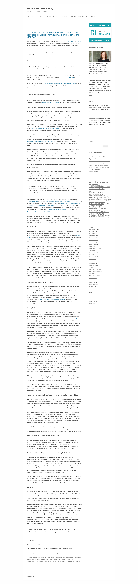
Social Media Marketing (95, 271)
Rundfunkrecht (93, 265)
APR (70, 555)
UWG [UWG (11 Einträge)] (102, 215)
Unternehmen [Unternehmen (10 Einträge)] (99, 213)
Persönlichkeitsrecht (32, 555)
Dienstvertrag (92, 242)
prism (58, 559)
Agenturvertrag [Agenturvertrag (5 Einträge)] (95, 184)
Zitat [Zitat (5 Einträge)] (110, 217)
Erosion (51, 557)
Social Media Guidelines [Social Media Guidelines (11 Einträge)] (97, 209)
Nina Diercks (51, 553)
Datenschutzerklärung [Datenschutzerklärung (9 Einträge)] (96, 194)
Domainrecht (92, 244)
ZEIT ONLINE (70, 41)
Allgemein (91, 231)
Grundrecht (78, 557)
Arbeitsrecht (92, 235)
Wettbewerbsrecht (93, 284)
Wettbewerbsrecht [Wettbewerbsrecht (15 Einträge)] (96, 217)
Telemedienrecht (93, 275)
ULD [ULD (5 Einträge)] (93, 213)
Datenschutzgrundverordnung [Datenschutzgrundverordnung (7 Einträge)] (97, 195)
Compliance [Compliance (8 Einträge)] (97, 190)
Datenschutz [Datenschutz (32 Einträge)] (96, 192)
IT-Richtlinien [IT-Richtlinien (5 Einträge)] (103, 200)
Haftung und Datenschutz (79, 16)
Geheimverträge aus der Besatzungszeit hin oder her (41, 141)
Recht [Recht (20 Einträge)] (107, 203)
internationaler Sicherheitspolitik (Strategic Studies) (46, 128)
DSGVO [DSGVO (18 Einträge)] (105, 197)
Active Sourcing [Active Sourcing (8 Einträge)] (106, 182)
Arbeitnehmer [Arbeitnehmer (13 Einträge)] (104, 187)
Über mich (40, 16)
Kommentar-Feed (93, 301)
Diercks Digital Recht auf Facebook (98, 135)
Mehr (90, 95)
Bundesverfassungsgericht (33, 557)
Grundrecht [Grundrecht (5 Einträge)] (108, 199)
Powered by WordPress (32, 576)
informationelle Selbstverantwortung (36, 559)
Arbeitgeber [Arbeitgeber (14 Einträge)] (94, 187)
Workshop (91, 286)
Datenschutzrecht (67, 553)
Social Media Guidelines (95, 269)
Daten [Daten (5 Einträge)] (102, 190)
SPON (79, 41)
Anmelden (91, 297)
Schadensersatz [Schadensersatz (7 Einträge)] (93, 205)
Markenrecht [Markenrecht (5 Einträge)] (91, 202)
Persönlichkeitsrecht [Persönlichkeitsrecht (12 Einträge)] (96, 204)
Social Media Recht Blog (40, 8)
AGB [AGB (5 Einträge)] (90, 184)
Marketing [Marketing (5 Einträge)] (97, 202)
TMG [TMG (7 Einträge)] (90, 213)
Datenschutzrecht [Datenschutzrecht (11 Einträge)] (95, 197)
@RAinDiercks (93, 107)
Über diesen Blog (52, 16)
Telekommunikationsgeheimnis (44, 561)
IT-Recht (91, 254)
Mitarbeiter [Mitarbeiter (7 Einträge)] (102, 202)
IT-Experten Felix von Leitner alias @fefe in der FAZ (51, 299)
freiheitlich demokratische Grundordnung (64, 557)
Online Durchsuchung (51, 559)
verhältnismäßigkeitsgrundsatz (73, 561)
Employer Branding (94, 248)
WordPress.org (93, 303)
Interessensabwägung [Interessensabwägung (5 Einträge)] (95, 200)
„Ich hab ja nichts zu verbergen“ (50, 102)
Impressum (93, 16)
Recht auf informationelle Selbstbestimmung (59, 201)
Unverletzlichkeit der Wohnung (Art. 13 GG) (39, 212)
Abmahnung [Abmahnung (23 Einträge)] (95, 182)
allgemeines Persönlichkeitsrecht (59, 555)
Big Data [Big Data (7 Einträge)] (91, 190)
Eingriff (47, 557)
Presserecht (92, 263)
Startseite (30, 16)
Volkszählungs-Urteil (32, 201)
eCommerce (92, 246)
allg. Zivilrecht (92, 229)
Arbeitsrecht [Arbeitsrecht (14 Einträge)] (94, 188)
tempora (55, 561)
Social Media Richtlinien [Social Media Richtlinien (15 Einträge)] (99, 212)
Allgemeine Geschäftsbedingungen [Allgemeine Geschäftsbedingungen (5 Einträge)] (96, 185)
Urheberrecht (92, 278)
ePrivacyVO (92, 250)
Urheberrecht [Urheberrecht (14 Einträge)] (94, 215)
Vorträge (64, 16)
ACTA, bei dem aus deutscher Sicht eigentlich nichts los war (59, 83)
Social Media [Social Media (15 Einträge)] (94, 207)
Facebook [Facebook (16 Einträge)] (101, 199)
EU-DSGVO (92, 252)
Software (91, 273)
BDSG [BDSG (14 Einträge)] (102, 188)
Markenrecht (92, 259)
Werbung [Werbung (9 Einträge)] (107, 215)
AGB (90, 227)
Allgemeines (59, 553)
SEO (90, 267)
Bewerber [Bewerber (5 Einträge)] (107, 188)
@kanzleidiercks (93, 118)
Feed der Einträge (93, 299)
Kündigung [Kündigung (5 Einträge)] (108, 200)
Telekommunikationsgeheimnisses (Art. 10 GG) (59, 209)
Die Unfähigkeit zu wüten (67, 77)
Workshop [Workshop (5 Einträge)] (107, 217)
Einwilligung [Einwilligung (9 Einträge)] (93, 199)
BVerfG (43, 557)
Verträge (91, 280)
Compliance (92, 237)
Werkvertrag (92, 282)
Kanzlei (103, 16)
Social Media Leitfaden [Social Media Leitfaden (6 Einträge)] (94, 210)
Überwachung (61, 561)
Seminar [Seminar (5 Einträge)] (100, 205)
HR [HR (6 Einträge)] (90, 200)
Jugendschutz (92, 256)
